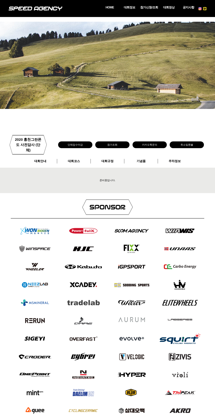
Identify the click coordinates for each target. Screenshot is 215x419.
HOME (97, 7)
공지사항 (185, 7)
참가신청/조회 (141, 7)
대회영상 (163, 7)
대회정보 (119, 7)
